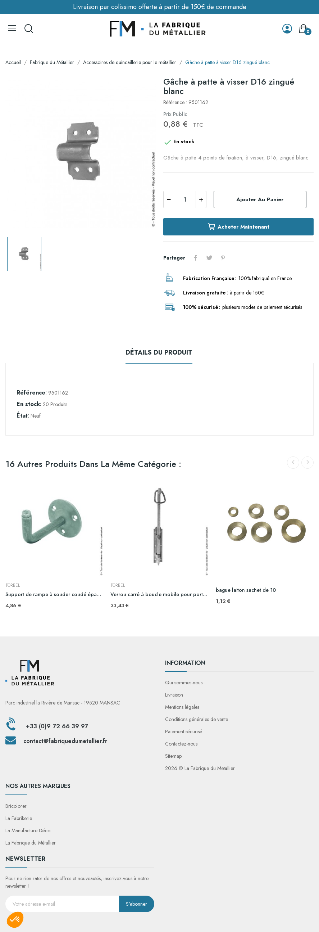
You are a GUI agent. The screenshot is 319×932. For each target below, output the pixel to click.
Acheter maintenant (238, 226)
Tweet (209, 257)
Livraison (174, 694)
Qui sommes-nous (183, 682)
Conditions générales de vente (196, 719)
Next (307, 462)
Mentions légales (182, 707)
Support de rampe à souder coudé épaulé (54, 594)
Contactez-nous (181, 743)
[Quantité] (185, 199)
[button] (15, 919)
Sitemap (173, 756)
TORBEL (12, 585)
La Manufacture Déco (27, 830)
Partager (195, 257)
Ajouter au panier (259, 199)
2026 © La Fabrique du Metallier (200, 768)
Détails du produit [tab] (159, 352)
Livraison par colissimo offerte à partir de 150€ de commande (159, 7)
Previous (293, 462)
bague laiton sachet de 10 (246, 590)
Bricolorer (16, 806)
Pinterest (223, 257)
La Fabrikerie (18, 818)
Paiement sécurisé (183, 731)
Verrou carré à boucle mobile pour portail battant (159, 594)
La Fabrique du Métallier (30, 842)
